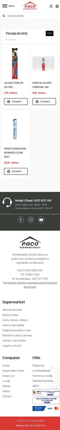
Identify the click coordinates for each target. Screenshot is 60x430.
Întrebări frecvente (42, 380)
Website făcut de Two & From (31, 425)
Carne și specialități (13, 325)
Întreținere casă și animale (17, 335)
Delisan (6, 386)
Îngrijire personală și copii (16, 330)
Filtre (49, 33)
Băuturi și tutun (10, 314)
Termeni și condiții (42, 375)
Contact (6, 396)
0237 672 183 (42, 200)
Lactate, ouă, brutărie (14, 340)
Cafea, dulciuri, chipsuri (15, 320)
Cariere (6, 391)
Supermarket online (13, 370)
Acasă (6, 365)
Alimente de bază (12, 309)
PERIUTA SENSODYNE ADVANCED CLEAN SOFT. (15, 152)
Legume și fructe (11, 345)
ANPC (35, 386)
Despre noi (8, 375)
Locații (6, 380)
